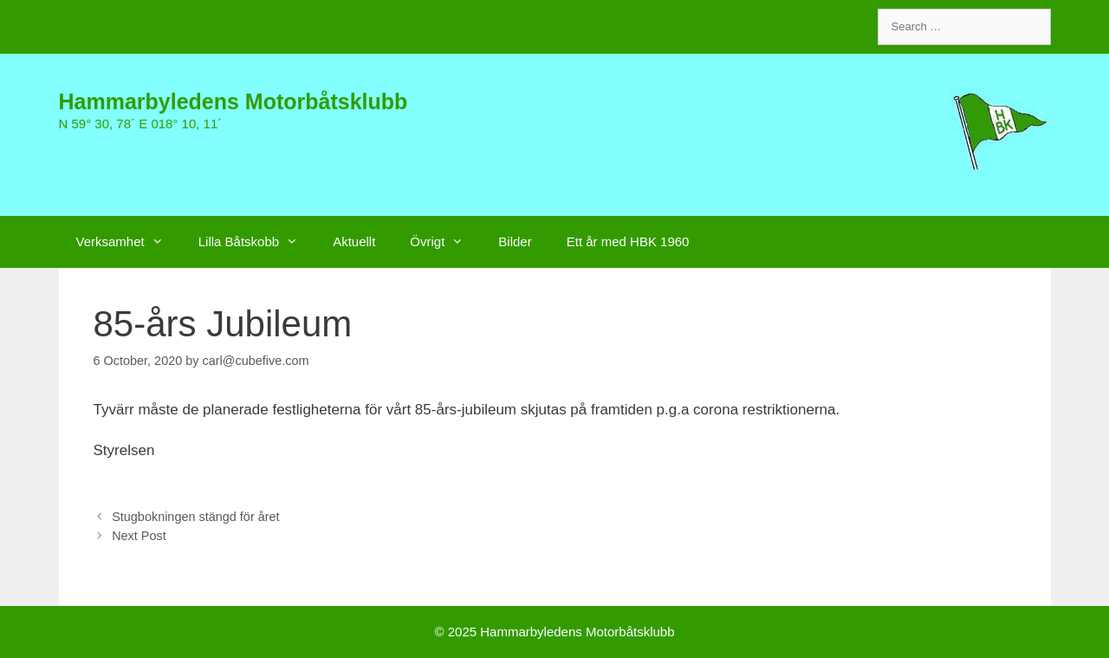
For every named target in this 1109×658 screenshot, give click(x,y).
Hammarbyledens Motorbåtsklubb (233, 101)
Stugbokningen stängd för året (195, 517)
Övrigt (445, 242)
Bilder (514, 241)
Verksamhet (128, 242)
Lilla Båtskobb (256, 242)
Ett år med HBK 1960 (628, 241)
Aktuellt (354, 241)
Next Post (139, 536)
